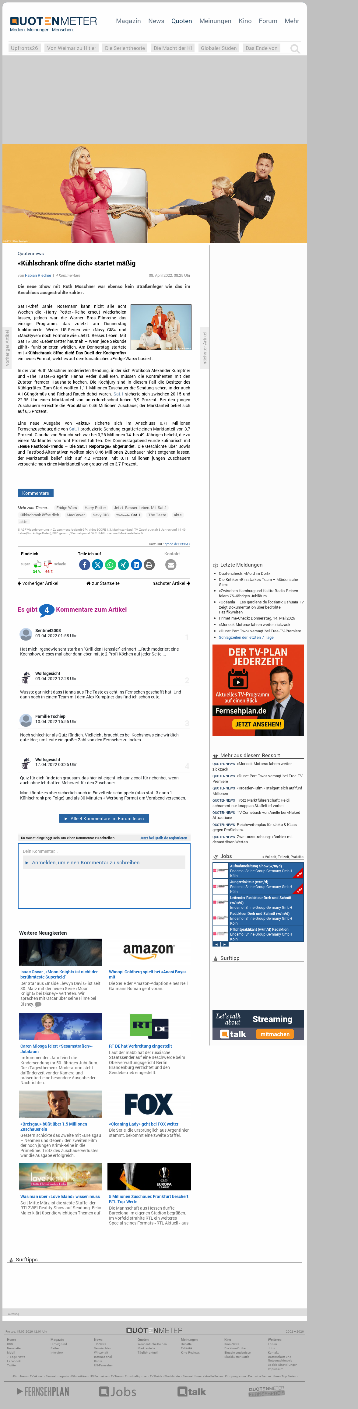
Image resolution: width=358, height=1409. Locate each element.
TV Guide (156, 1376)
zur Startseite (103, 583)
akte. (23, 521)
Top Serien (289, 1376)
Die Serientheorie (125, 47)
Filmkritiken (79, 1376)
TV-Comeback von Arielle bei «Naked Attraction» (256, 815)
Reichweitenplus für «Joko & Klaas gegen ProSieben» (254, 827)
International (103, 1357)
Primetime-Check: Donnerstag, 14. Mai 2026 (257, 618)
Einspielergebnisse (237, 1353)
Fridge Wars (66, 507)
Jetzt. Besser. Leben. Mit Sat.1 (140, 507)
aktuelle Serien (213, 1376)
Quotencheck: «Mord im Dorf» (244, 573)
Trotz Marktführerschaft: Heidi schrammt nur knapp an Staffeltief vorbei (251, 803)
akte (178, 514)
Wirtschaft (101, 1353)
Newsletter (14, 1348)
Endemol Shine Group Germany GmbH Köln (258, 870)
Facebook (14, 1361)
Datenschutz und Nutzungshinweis (280, 1358)
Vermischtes (102, 1348)
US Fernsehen (99, 1376)
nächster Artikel (171, 583)
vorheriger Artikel (38, 583)
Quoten (181, 20)
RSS (10, 1344)
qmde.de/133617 (177, 544)
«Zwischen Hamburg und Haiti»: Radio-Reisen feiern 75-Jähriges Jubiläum (258, 593)
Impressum (275, 1369)
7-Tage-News (16, 1357)
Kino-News (231, 1344)
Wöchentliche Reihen (152, 1344)
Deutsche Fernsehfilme (263, 1376)
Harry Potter (95, 507)
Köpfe (98, 1361)
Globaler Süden (219, 47)
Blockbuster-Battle (236, 1357)
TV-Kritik (186, 1348)
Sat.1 (119, 394)
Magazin (128, 20)
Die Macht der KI (173, 47)
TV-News (100, 1344)
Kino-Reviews (190, 1353)
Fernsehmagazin (57, 1376)
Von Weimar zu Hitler (71, 47)
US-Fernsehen (103, 1365)
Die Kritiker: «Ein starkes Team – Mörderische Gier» (258, 582)
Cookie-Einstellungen (282, 1365)
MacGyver (76, 514)
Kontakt (273, 1353)
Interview (57, 1353)
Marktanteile (146, 1348)
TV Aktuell (37, 1376)
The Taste (157, 514)
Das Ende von (262, 47)
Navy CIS (101, 514)
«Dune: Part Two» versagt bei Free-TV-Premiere (260, 631)
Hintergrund (59, 1344)
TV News (117, 1376)
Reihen (55, 1348)
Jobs (271, 1348)
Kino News (20, 1376)
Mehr (292, 20)
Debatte (186, 1344)
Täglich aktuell (148, 1353)
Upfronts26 (24, 47)
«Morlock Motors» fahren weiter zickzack (254, 624)
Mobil (11, 1353)
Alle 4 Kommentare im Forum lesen (104, 818)
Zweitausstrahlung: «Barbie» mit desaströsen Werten (252, 839)
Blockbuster (172, 1376)
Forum (268, 20)
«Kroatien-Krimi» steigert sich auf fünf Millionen (257, 790)
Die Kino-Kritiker (235, 1348)
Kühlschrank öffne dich (39, 514)
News (156, 20)
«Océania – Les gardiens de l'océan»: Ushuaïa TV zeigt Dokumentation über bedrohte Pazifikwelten (261, 606)
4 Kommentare (68, 275)
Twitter (11, 1365)
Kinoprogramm (235, 1376)
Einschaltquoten (136, 1376)
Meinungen (215, 20)
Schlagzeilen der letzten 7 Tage (246, 637)
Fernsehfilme (192, 1376)
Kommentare (35, 493)
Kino (245, 20)
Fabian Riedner (38, 275)
